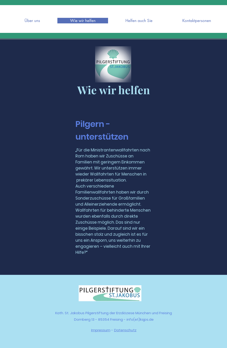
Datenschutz (125, 330)
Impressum (100, 330)
